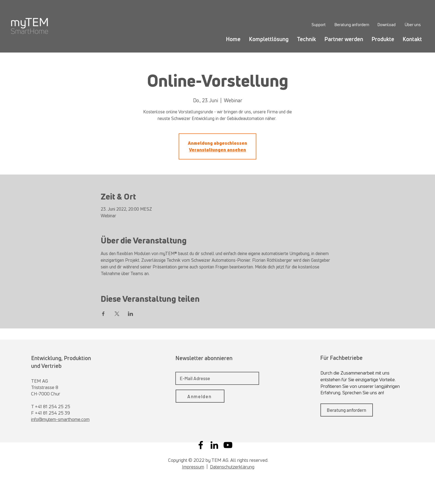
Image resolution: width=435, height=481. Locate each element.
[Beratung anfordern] (351, 24)
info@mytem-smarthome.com (60, 419)
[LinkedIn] (214, 445)
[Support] (319, 24)
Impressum (193, 466)
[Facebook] (200, 445)
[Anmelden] (200, 396)
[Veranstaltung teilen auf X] (117, 313)
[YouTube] (227, 445)
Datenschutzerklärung (232, 466)
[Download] (386, 24)
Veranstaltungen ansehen (217, 150)
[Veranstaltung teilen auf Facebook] (103, 313)
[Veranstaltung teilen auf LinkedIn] (130, 313)
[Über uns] (413, 24)
